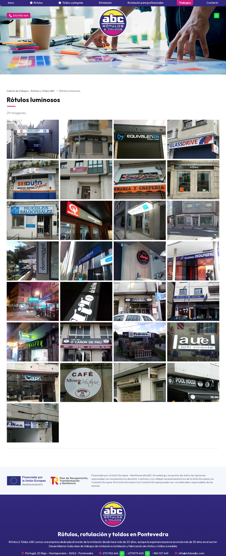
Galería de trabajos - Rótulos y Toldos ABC (31, 90)
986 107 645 (161, 553)
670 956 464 (110, 553)
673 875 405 (136, 553)
